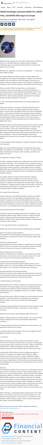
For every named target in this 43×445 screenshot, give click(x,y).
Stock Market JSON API (8, 436)
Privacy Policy (5, 443)
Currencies (28, 7)
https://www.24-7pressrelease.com (10, 408)
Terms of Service (17, 443)
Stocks (3, 7)
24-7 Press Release (9, 22)
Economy (20, 7)
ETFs (13, 7)
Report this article (8, 418)
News (8, 7)
